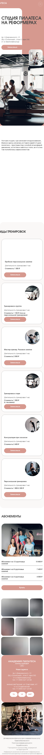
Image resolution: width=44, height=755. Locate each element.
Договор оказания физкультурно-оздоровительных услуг (22, 738)
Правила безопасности (22, 741)
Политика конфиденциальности (22, 743)
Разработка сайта (22, 745)
